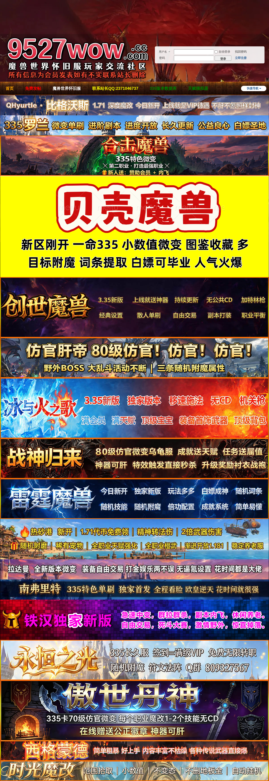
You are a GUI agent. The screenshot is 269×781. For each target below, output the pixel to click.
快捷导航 (252, 88)
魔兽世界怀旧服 (67, 88)
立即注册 (241, 58)
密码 (162, 58)
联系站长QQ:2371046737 (115, 88)
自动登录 (222, 51)
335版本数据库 (163, 88)
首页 (10, 88)
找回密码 (241, 51)
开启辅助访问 (268, 23)
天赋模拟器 (198, 88)
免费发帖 (33, 88)
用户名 (163, 51)
